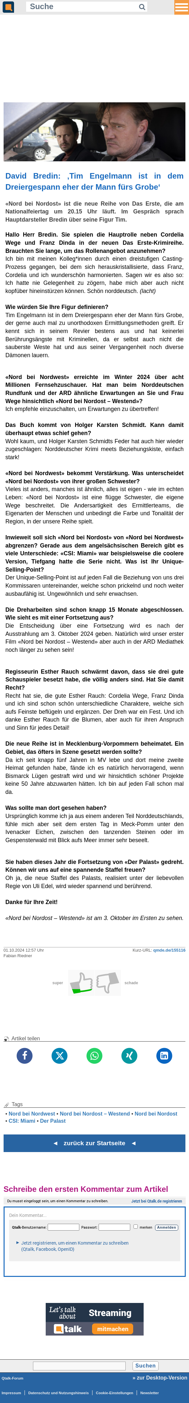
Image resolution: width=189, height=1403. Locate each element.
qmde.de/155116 (169, 950)
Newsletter (149, 1393)
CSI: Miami (21, 1121)
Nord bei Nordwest (31, 1114)
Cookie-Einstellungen (114, 1393)
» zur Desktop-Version (160, 1378)
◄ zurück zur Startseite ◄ (94, 1143)
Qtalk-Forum (13, 1378)
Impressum (11, 1393)
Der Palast (53, 1121)
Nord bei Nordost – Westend (95, 1114)
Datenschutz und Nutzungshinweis (58, 1393)
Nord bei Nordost (156, 1114)
